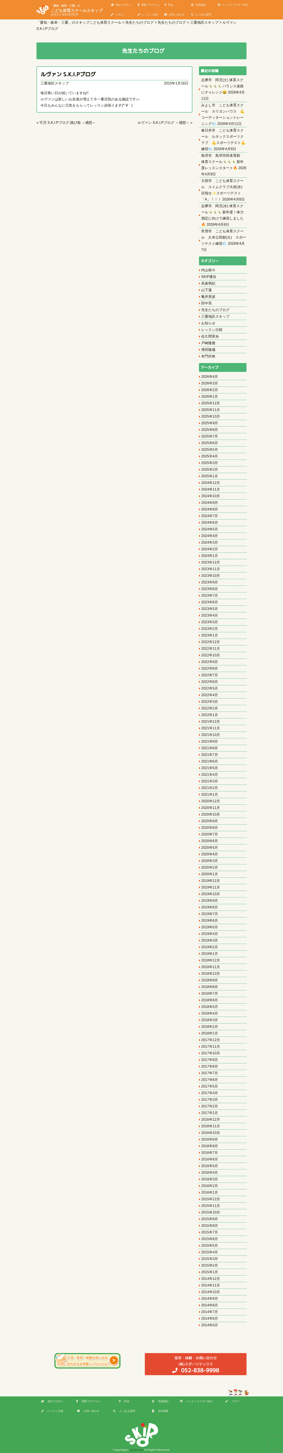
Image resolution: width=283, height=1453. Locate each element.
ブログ (117, 14)
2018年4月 (209, 1013)
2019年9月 (209, 900)
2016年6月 (209, 1159)
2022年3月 (209, 702)
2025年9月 (209, 423)
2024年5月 (209, 529)
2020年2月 (209, 867)
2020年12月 (210, 801)
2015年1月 (209, 1272)
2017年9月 (209, 1060)
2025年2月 (209, 469)
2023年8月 (209, 589)
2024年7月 (209, 516)
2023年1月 (209, 635)
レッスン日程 (148, 14)
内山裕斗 (208, 270)
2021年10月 (210, 735)
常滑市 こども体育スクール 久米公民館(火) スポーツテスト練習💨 (223, 237)
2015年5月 (209, 1245)
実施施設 (198, 4)
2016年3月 (209, 1179)
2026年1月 (209, 396)
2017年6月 (209, 1080)
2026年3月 (209, 383)
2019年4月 (209, 934)
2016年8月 (209, 1146)
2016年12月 (210, 1119)
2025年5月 (209, 449)
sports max (136, 1449)
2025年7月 (209, 436)
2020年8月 (209, 828)
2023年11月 (210, 569)
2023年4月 (209, 615)
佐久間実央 (210, 336)
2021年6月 (209, 761)
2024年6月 (209, 522)
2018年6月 (209, 1000)
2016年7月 (209, 1153)
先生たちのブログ (215, 310)
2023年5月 (209, 609)
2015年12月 (210, 1199)
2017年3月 (209, 1099)
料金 (168, 4)
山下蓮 (206, 290)
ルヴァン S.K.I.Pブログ (68, 74)
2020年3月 (209, 861)
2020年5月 (209, 847)
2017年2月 (209, 1106)
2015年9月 (209, 1219)
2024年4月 (209, 536)
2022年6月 (209, 682)
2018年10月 (210, 973)
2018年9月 (209, 980)
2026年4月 (209, 377)
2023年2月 (209, 629)
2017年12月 (210, 1040)
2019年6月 (209, 920)
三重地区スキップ (54, 83)
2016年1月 (209, 1192)
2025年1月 (209, 476)
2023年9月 (209, 582)
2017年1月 (209, 1113)
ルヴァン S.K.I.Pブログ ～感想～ (163, 122)
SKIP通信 (208, 277)
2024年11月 (210, 489)
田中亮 (206, 303)
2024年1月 (209, 556)
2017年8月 (209, 1066)
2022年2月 (209, 708)
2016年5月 (209, 1166)
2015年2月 (209, 1265)
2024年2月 (209, 549)
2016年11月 (210, 1126)
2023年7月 (209, 595)
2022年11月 (210, 648)
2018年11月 (210, 967)
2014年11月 (210, 1285)
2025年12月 (210, 403)
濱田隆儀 (208, 350)
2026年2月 (209, 390)
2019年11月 (210, 887)
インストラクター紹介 (233, 4)
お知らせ (208, 323)
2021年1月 (209, 794)
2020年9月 (209, 821)
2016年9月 (209, 1139)
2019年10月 (210, 894)
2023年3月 (209, 622)
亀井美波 (208, 296)
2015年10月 (210, 1212)
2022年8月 (209, 668)
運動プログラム (149, 4)
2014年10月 (210, 1292)
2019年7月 (209, 914)
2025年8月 (209, 430)
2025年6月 (209, 443)
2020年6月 (209, 841)
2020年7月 (209, 834)
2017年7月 (209, 1073)
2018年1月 (209, 1033)
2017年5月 (209, 1086)
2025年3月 (209, 463)
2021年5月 (209, 768)
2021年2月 (209, 788)
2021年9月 (209, 741)
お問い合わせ (174, 14)
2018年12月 (210, 960)
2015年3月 (209, 1259)
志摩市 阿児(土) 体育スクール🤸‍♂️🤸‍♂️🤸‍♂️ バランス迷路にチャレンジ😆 (222, 86)
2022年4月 (209, 695)
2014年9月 (209, 1298)
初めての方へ (121, 4)
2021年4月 (209, 774)
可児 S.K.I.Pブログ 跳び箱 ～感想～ (67, 122)
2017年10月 (210, 1053)
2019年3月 (209, 940)
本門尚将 (208, 356)
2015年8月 (209, 1225)
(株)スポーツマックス (196, 1364)
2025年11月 (210, 410)
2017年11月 (210, 1046)
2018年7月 (209, 993)
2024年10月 (210, 496)
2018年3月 (209, 1020)
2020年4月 (209, 854)
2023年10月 (210, 575)
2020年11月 (210, 808)
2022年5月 (209, 688)
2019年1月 (209, 954)
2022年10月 (210, 655)
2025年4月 (209, 456)
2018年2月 (209, 1027)
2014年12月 (210, 1279)
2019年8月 (209, 907)
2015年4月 (209, 1252)
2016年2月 (209, 1186)
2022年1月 (209, 715)
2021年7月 (209, 755)
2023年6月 (209, 602)
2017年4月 (209, 1093)
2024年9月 (209, 503)
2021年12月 (210, 721)
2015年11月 (210, 1206)
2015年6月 (209, 1239)
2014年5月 (209, 1325)
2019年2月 (209, 947)
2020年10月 (210, 814)
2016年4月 (209, 1172)
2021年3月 (209, 781)
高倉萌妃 (208, 283)
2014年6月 (209, 1318)
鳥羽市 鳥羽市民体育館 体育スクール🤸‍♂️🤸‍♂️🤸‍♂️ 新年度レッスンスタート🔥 (222, 162)
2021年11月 (210, 728)
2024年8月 (209, 509)
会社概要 (160, 1411)
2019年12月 (210, 881)
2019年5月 (209, 927)
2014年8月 (209, 1305)
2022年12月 (210, 642)
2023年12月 (210, 562)
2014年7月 (209, 1312)
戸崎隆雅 (208, 343)
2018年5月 (209, 1007)
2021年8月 (209, 748)
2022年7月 (209, 675)
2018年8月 (209, 987)
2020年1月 (209, 874)
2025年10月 (210, 416)
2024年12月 (210, 483)
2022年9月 (209, 662)
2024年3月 (209, 542)
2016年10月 (210, 1133)
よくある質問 (201, 14)
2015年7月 (209, 1232)
